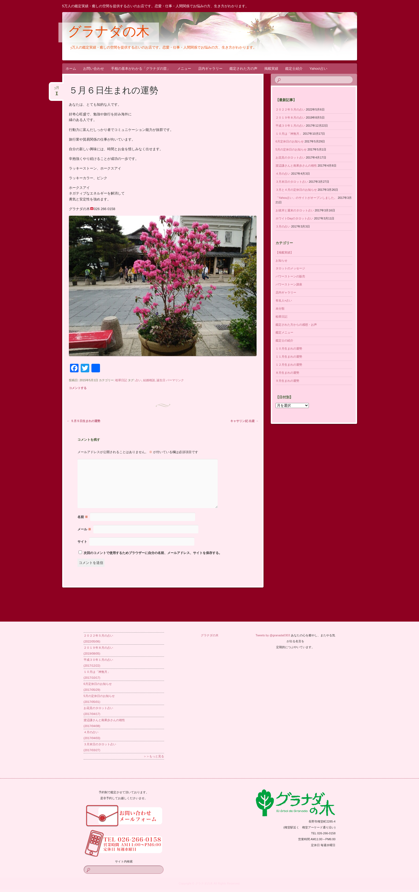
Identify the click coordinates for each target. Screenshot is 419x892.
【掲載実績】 (284, 252)
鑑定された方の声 (243, 69)
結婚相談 (149, 380)
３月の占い (283, 226)
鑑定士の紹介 (284, 340)
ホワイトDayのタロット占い (294, 218)
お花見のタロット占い (290, 157)
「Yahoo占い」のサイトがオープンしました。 (306, 197)
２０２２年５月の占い (290, 109)
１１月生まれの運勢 (289, 356)
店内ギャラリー (210, 69)
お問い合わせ (93, 69)
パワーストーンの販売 (290, 276)
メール (84, 529)
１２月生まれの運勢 (289, 364)
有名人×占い (284, 300)
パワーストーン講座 (289, 284)
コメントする (78, 388)
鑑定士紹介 (294, 69)
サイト (82, 542)
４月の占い (283, 173)
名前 (82, 517)
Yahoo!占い (318, 69)
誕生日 (161, 380)
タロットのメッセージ (290, 268)
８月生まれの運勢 (287, 372)
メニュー (184, 69)
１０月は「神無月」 (289, 133)
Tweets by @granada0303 (272, 635)
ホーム (71, 69)
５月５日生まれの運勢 (83, 421)
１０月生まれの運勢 (289, 348)
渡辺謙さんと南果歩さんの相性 (296, 165)
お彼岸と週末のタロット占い (295, 210)
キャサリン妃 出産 (244, 421)
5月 (56, 89)
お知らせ (281, 260)
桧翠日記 (121, 380)
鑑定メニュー (284, 332)
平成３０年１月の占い (290, 125)
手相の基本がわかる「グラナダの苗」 (140, 69)
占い (138, 380)
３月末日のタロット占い (292, 181)
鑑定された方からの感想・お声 (296, 324)
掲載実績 (271, 69)
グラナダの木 (109, 32)
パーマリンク (175, 380)
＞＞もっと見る (153, 756)
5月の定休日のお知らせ (291, 149)
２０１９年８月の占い (290, 117)
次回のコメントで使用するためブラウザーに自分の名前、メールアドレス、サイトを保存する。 (153, 553)
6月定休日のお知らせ (290, 141)
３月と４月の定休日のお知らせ (296, 189)
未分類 (280, 308)
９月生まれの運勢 (287, 380)
